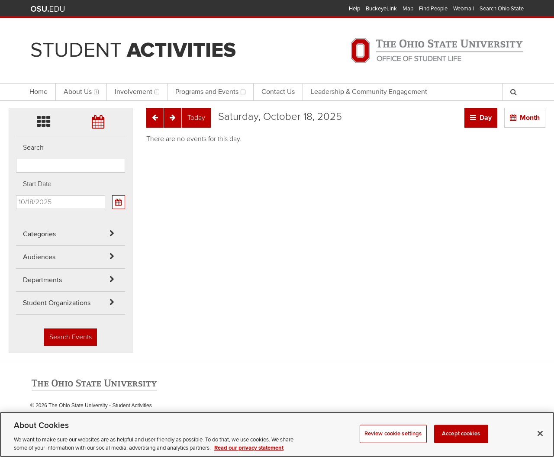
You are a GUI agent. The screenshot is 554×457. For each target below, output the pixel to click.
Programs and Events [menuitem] (210, 91)
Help (354, 8)
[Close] (540, 445)
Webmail (463, 8)
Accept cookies (461, 445)
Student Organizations (56, 303)
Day (486, 117)
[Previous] (155, 118)
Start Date (37, 184)
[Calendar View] (118, 202)
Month (530, 117)
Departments (42, 280)
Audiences (39, 257)
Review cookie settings (393, 445)
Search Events (70, 337)
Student (133, 50)
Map (408, 8)
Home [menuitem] (38, 91)
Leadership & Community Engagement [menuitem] (369, 91)
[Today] (196, 118)
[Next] (172, 118)
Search (33, 147)
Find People (433, 8)
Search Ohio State (502, 8)
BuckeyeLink (381, 8)
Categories (39, 234)
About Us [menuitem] (81, 91)
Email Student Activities (112, 423)
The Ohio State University (47, 9)
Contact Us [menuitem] (278, 91)
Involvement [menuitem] (137, 91)
